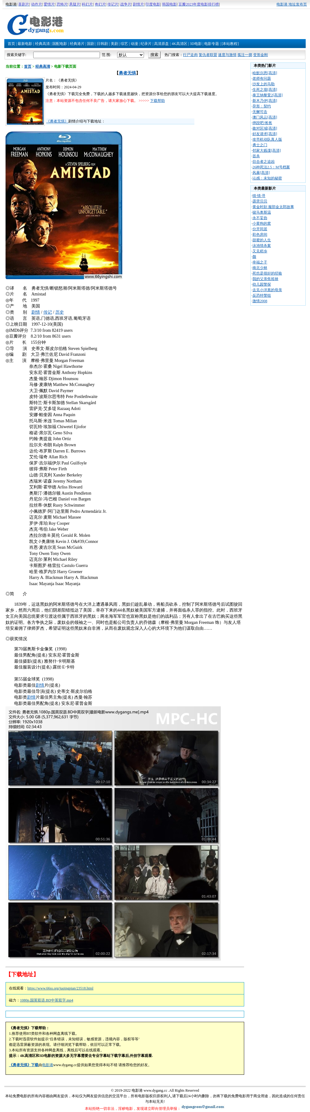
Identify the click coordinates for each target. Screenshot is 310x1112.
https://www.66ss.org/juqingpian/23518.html (60, 988)
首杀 (256, 156)
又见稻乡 (259, 251)
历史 (59, 312)
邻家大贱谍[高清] (266, 150)
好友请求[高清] (264, 134)
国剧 (90, 44)
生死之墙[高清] (264, 89)
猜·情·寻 (258, 196)
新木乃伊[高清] (264, 100)
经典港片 (77, 44)
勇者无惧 (127, 73)
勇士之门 (259, 145)
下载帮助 (157, 100)
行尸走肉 (190, 55)
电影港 (47, 1065)
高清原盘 (161, 44)
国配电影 (59, 44)
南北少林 (259, 268)
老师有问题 (261, 78)
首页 (11, 44)
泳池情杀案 (261, 245)
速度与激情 (227, 55)
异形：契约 (261, 106)
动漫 (134, 44)
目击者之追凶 (263, 161)
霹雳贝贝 (259, 201)
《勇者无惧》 (57, 121)
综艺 (124, 44)
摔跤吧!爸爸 (262, 123)
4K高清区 (179, 44)
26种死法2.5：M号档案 (271, 167)
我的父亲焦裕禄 (265, 279)
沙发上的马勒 (263, 84)
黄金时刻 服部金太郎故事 (273, 207)
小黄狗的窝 (261, 223)
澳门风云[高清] (264, 117)
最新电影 (25, 44)
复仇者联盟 (208, 55)
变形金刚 (260, 55)
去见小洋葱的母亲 (267, 290)
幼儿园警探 (261, 284)
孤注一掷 (244, 55)
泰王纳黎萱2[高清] (267, 95)
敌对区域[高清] (264, 128)
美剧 (114, 44)
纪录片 (146, 44)
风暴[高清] (261, 173)
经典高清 (42, 44)
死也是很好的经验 (267, 273)
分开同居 (259, 229)
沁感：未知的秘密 (267, 178)
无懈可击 (259, 112)
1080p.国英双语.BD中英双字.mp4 (46, 1000)
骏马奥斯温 (261, 212)
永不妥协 (259, 218)
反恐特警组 (261, 295)
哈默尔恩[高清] (264, 73)
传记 (47, 312)
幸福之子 (259, 262)
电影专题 (211, 44)
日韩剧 (102, 44)
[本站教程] (230, 44)
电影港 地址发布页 (291, 4)
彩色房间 (259, 234)
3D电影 (196, 44)
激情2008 (259, 301)
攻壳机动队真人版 (267, 139)
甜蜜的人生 (261, 240)
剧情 (35, 312)
